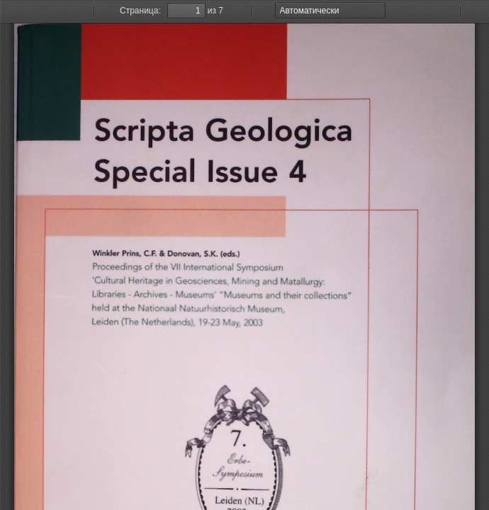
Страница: (140, 11)
